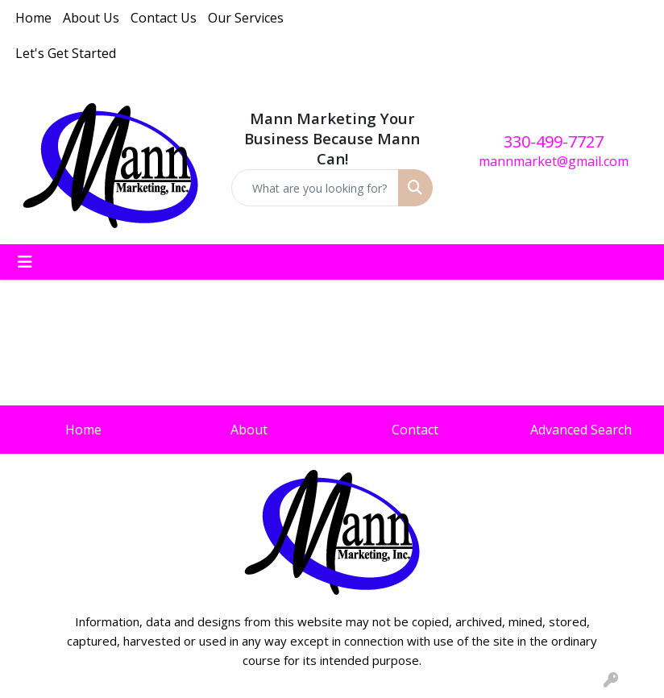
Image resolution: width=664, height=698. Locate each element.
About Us (91, 18)
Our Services (246, 18)
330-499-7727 (554, 141)
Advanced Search (581, 429)
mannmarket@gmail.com (554, 161)
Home (33, 18)
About (249, 429)
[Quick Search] (315, 187)
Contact (415, 429)
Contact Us (164, 18)
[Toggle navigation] (25, 262)
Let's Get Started (65, 53)
